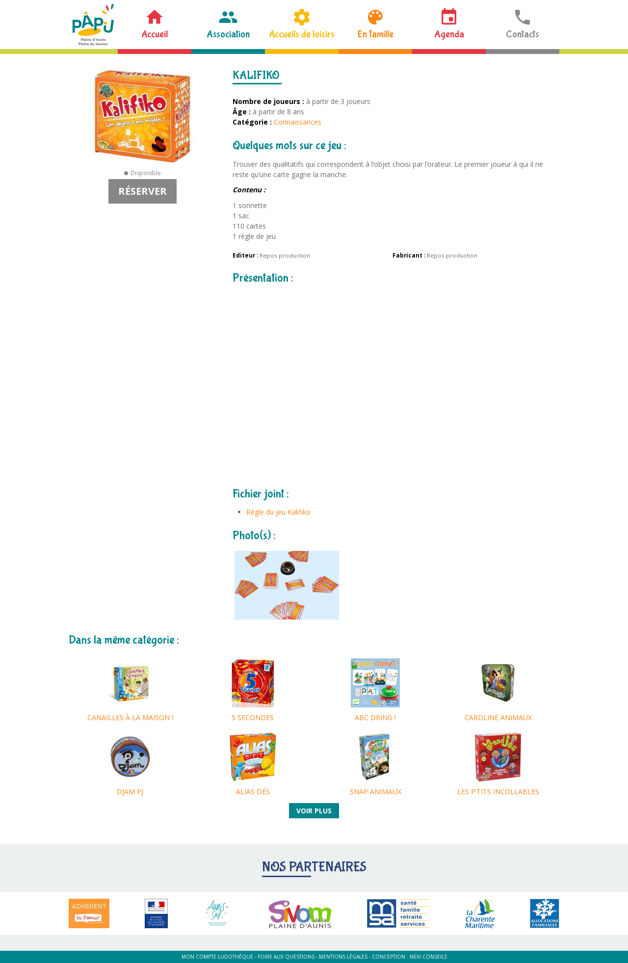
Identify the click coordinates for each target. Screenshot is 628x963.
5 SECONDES (253, 717)
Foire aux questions (286, 956)
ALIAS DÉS (253, 791)
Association (228, 34)
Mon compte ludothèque (217, 956)
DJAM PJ (130, 791)
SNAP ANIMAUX (375, 791)
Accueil (154, 34)
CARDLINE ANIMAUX (498, 717)
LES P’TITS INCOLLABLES (498, 791)
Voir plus (314, 810)
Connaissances (297, 122)
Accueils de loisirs (302, 34)
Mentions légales (343, 956)
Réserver (142, 191)
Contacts (522, 34)
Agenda (449, 34)
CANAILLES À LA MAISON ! (130, 717)
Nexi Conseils (428, 956)
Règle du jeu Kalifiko (278, 512)
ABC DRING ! (375, 717)
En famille (375, 34)
